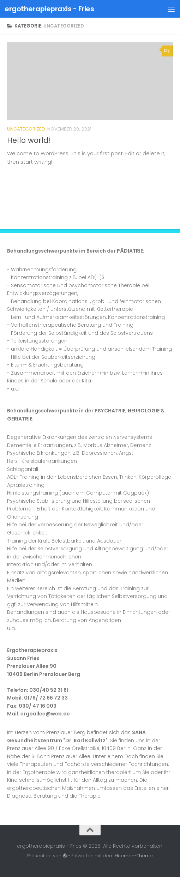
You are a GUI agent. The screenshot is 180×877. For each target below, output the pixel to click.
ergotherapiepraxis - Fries (49, 9)
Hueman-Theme (134, 856)
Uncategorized (26, 129)
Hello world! (29, 140)
